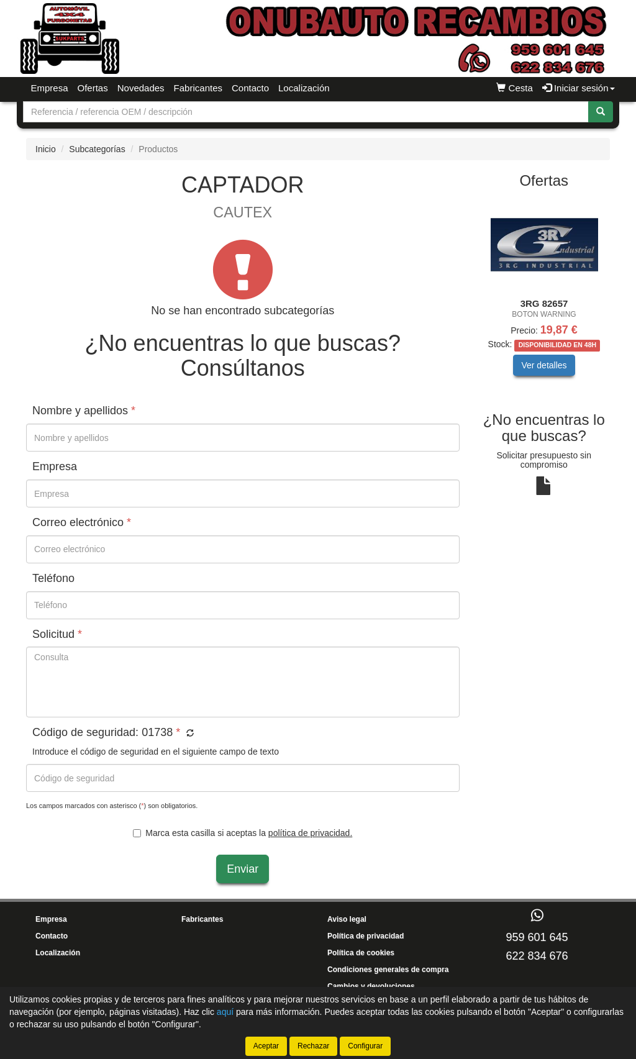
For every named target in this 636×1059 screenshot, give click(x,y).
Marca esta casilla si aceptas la (242, 833)
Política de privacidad (365, 936)
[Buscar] (600, 111)
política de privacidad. (310, 833)
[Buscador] (306, 111)
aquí (225, 1012)
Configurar (365, 1046)
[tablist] (544, 296)
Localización (304, 88)
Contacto (250, 88)
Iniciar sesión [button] (578, 88)
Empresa (49, 88)
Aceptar (266, 1046)
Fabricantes (198, 88)
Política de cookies (360, 952)
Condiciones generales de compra (387, 969)
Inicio (45, 149)
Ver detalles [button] (543, 365)
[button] (188, 733)
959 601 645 (537, 937)
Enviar (242, 869)
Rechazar (313, 1046)
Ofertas (93, 88)
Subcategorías (97, 149)
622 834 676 (537, 956)
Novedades (141, 88)
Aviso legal (346, 919)
